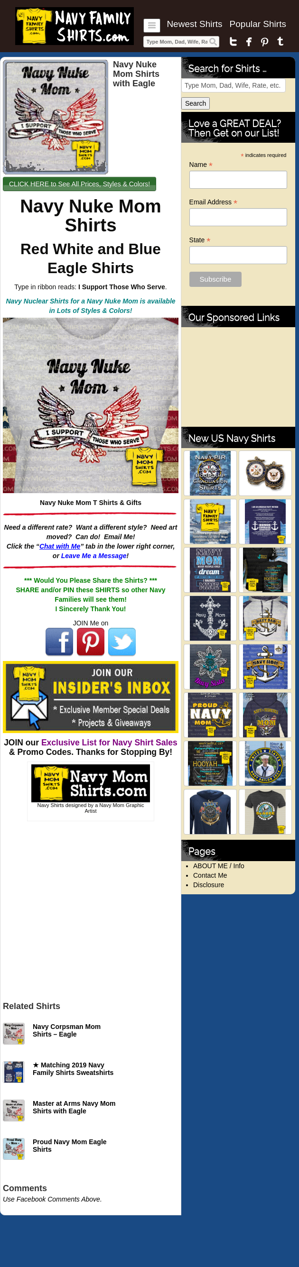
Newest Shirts (194, 24)
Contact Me (210, 875)
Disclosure (208, 885)
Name (201, 164)
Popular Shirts (258, 24)
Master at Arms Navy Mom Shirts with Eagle (74, 1107)
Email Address (213, 202)
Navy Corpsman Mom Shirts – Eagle (67, 1030)
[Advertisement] (90, 909)
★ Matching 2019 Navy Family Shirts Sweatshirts (73, 1068)
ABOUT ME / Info (218, 866)
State (200, 240)
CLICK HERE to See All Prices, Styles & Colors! (79, 184)
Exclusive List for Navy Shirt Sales (109, 742)
